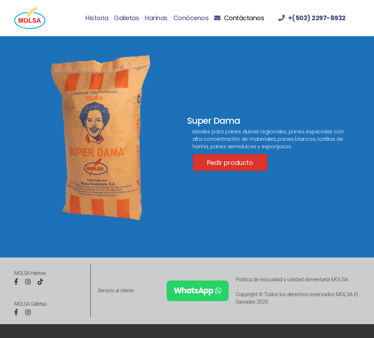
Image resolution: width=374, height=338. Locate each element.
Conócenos (191, 18)
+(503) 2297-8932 (317, 18)
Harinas (156, 18)
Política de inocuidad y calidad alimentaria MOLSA (292, 279)
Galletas (126, 18)
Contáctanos (244, 18)
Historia (96, 18)
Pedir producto (230, 162)
